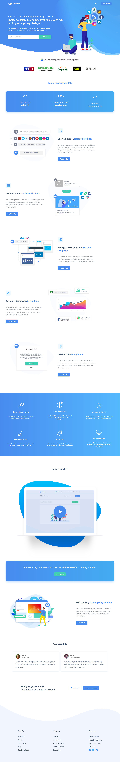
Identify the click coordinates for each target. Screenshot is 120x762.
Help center (57, 734)
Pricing (20, 734)
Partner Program (58, 740)
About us (56, 730)
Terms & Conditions (95, 734)
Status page (22, 737)
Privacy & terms (94, 730)
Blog (19, 740)
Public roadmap (23, 744)
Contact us (56, 744)
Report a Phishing (94, 737)
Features (21, 730)
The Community (58, 737)
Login (95, 4)
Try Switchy (106, 4)
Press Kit (91, 740)
